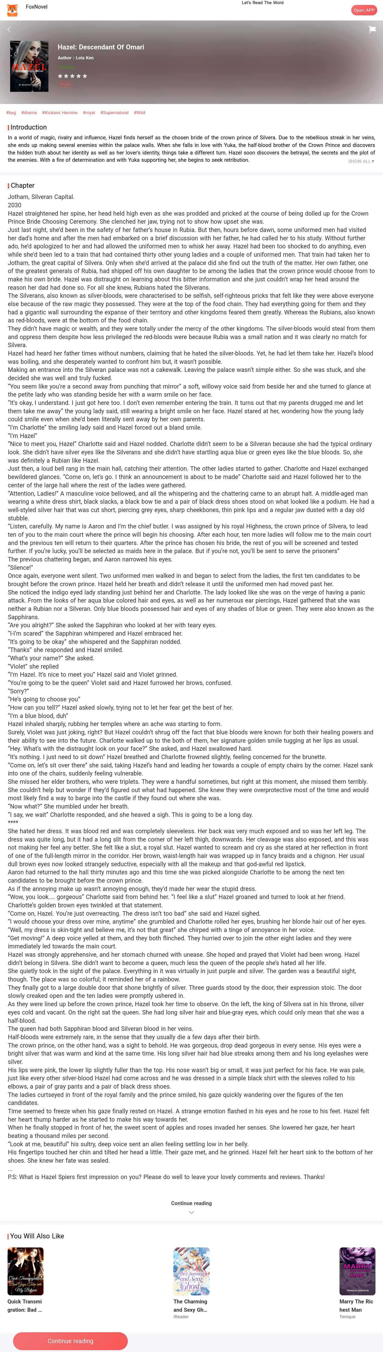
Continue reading (70, 1341)
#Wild (139, 112)
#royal (90, 112)
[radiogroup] (72, 76)
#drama (29, 112)
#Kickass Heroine (60, 112)
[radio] (61, 76)
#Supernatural (115, 112)
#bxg (11, 112)
